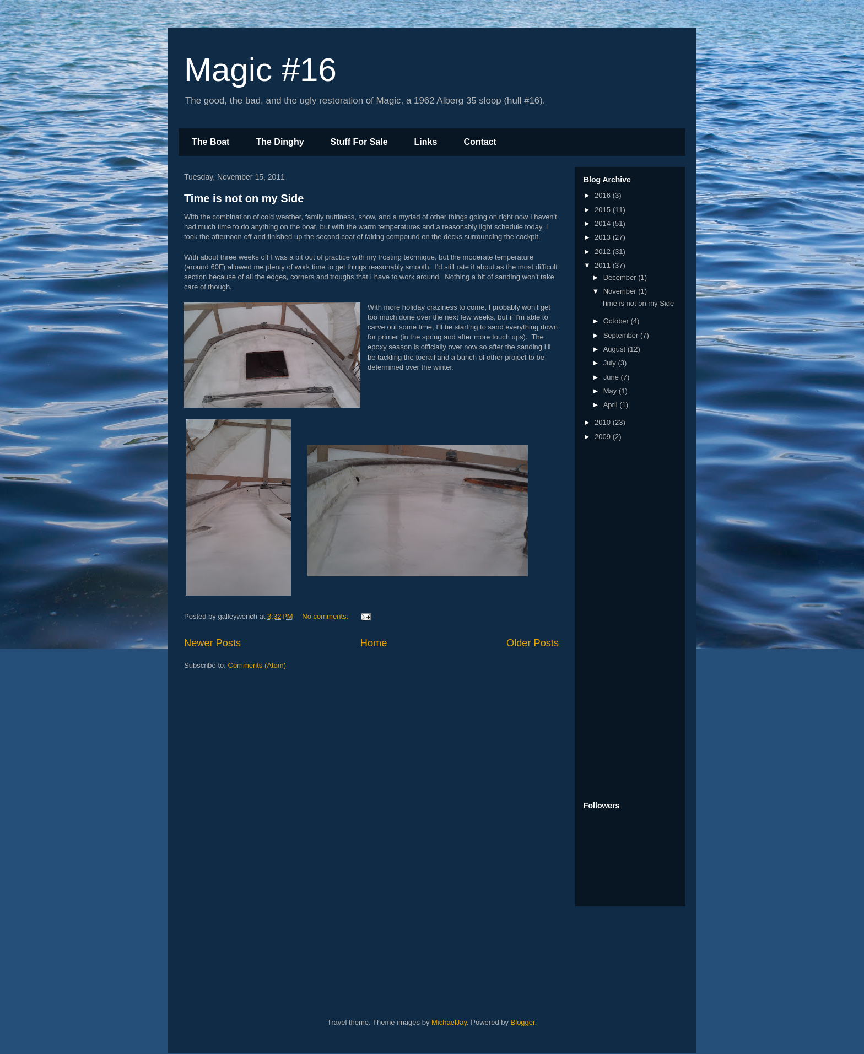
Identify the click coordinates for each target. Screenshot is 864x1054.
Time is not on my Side (244, 198)
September (621, 335)
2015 (604, 210)
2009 (604, 437)
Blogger (523, 1022)
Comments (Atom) (257, 665)
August (615, 349)
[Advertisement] (628, 622)
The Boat (210, 142)
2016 (604, 195)
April (611, 405)
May (611, 391)
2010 (604, 422)
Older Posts (532, 642)
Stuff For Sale (359, 142)
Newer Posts (212, 642)
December (621, 277)
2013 (604, 237)
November (621, 291)
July (610, 363)
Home (373, 642)
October (617, 321)
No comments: (326, 616)
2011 (604, 265)
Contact (479, 142)
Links (426, 142)
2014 (604, 223)
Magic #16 (260, 69)
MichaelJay (449, 1022)
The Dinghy (280, 142)
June (612, 377)
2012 (604, 251)
